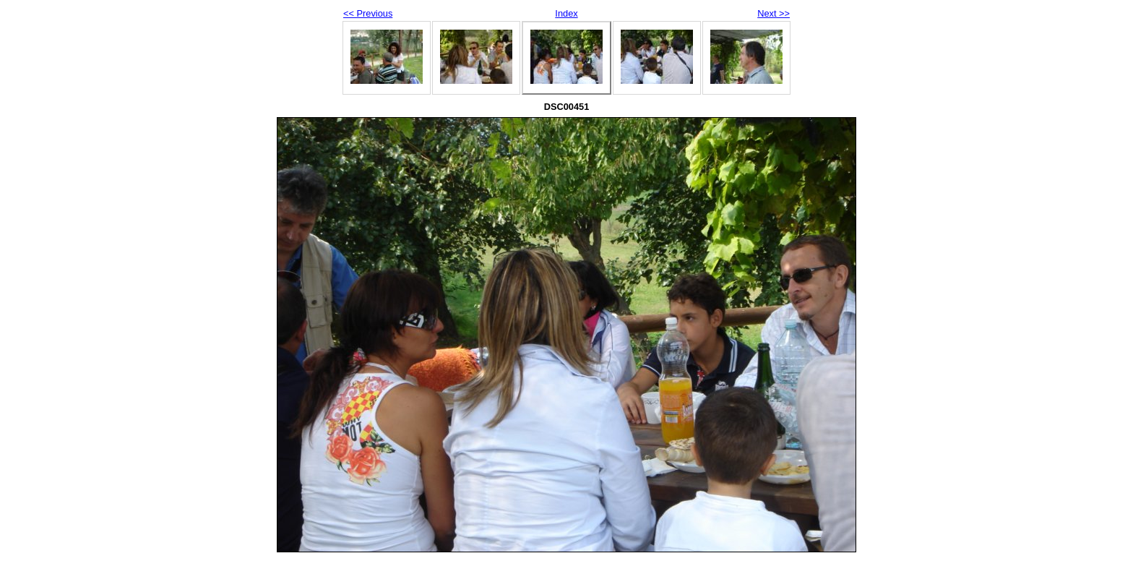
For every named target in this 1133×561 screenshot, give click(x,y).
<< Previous (367, 13)
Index (566, 13)
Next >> (773, 13)
